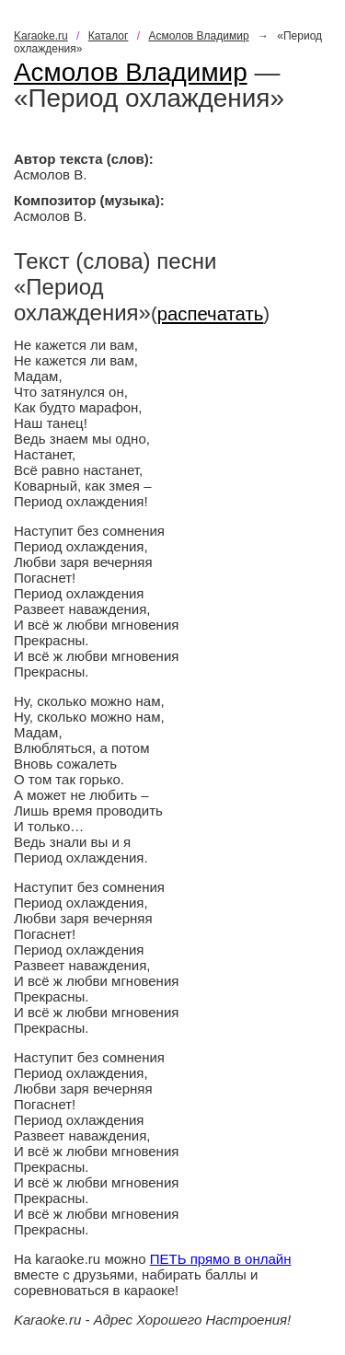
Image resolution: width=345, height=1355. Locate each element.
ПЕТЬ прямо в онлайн (221, 1259)
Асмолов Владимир (198, 35)
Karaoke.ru (41, 35)
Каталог (108, 35)
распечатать (210, 314)
